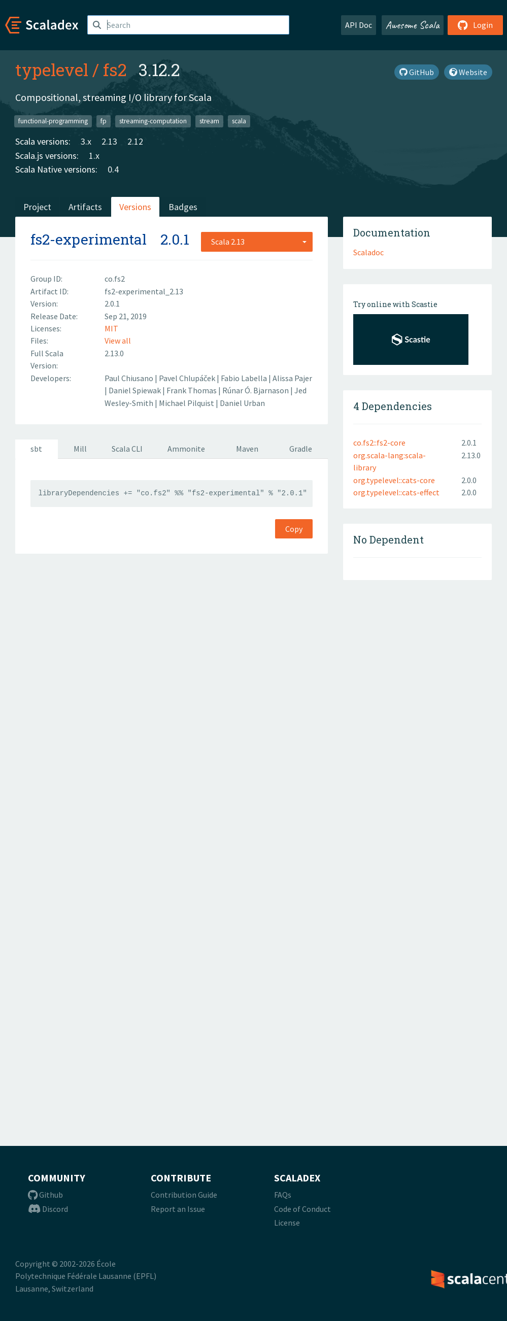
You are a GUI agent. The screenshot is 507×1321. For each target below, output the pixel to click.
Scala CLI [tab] (127, 449)
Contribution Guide (184, 1195)
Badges (182, 207)
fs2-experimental (88, 239)
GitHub (416, 72)
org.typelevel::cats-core (394, 480)
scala (239, 121)
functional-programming (53, 121)
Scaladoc (368, 252)
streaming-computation (153, 121)
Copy (293, 529)
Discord (48, 1209)
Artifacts (85, 207)
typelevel (51, 69)
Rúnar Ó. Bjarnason (256, 390)
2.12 (135, 141)
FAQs (282, 1195)
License (287, 1222)
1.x (94, 155)
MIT (111, 328)
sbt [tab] (36, 449)
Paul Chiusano (130, 378)
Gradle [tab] (300, 449)
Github (45, 1195)
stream (209, 121)
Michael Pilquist (187, 403)
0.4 (113, 169)
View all (118, 340)
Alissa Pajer (292, 378)
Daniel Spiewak (135, 390)
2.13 (109, 141)
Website (468, 72)
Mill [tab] (80, 449)
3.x (86, 141)
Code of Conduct (302, 1209)
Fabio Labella (244, 378)
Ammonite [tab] (186, 449)
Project (37, 207)
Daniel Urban (242, 403)
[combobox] (257, 241)
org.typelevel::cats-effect (396, 492)
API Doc (358, 25)
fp (103, 121)
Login (475, 25)
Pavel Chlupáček (188, 378)
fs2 (114, 69)
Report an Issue (178, 1209)
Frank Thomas (192, 390)
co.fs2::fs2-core (379, 442)
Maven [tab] (247, 449)
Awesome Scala (413, 24)
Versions (135, 207)
